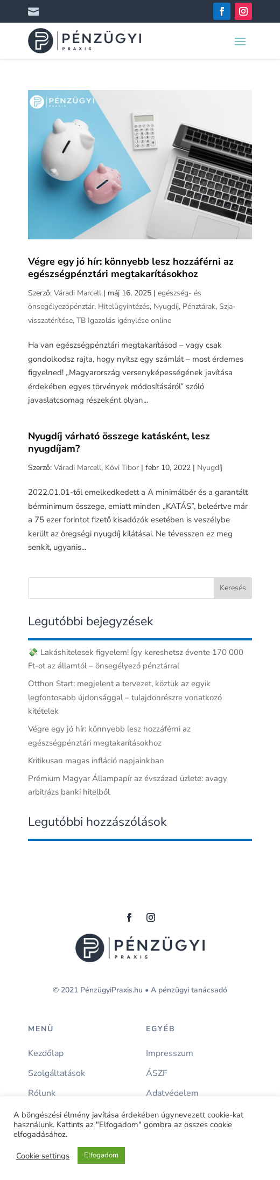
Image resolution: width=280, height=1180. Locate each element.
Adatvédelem (172, 1093)
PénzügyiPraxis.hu (111, 990)
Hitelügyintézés (124, 306)
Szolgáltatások (56, 1073)
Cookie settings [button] (42, 1156)
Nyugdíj (166, 306)
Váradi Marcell (77, 293)
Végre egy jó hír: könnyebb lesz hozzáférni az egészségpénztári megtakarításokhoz (131, 267)
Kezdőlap (46, 1053)
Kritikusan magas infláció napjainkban (96, 760)
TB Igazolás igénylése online (123, 320)
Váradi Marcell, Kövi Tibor (96, 468)
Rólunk (41, 1093)
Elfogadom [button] (101, 1155)
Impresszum (169, 1053)
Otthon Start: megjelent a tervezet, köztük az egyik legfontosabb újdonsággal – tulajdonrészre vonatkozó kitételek (125, 697)
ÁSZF (156, 1073)
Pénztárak (199, 306)
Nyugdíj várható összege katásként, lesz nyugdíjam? (119, 442)
